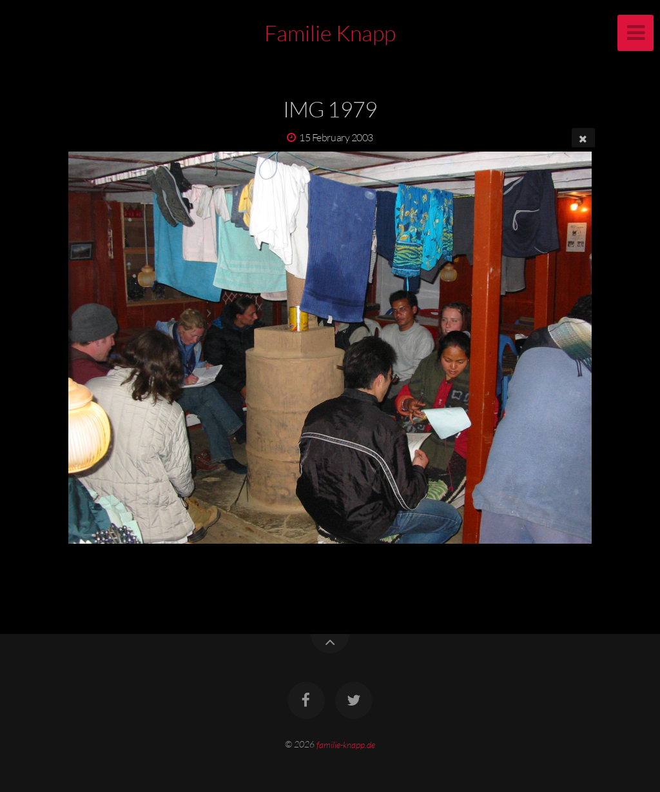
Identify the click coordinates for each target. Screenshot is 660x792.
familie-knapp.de (345, 743)
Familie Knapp (330, 32)
